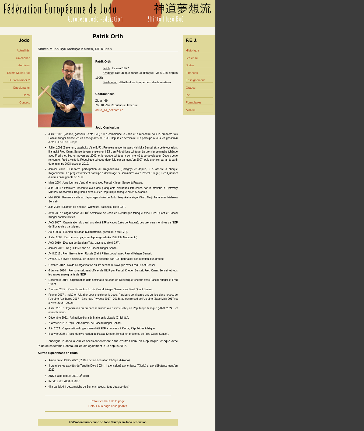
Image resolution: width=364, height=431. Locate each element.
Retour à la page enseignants (107, 406)
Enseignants (21, 87)
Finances (192, 72)
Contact (24, 102)
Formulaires (193, 102)
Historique (192, 50)
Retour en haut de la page (107, 401)
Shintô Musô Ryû (18, 72)
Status (190, 65)
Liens (26, 94)
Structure (192, 58)
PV (188, 94)
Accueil (190, 109)
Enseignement (195, 80)
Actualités (23, 50)
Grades (190, 87)
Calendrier (23, 58)
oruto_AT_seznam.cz (109, 110)
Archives (24, 65)
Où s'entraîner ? (19, 80)
